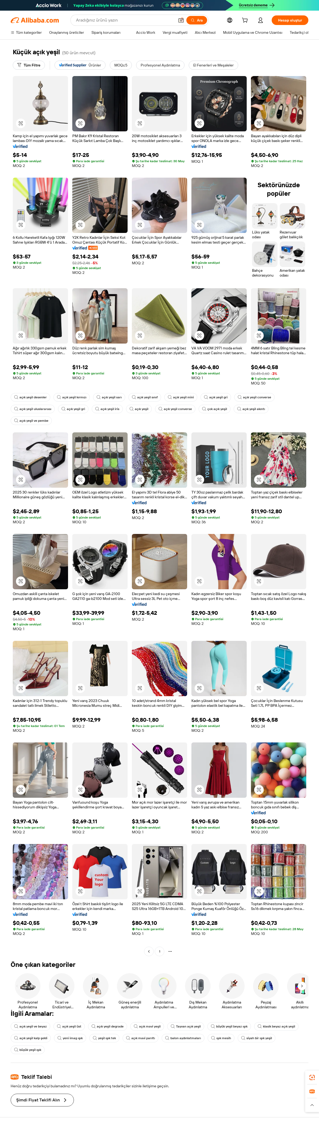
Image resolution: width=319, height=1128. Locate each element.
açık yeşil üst (69, 1026)
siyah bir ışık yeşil (256, 1038)
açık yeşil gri (216, 397)
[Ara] (196, 20)
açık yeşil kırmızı (71, 397)
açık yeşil (138, 409)
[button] (181, 20)
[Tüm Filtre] (29, 65)
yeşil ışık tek (104, 1038)
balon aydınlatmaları (183, 1038)
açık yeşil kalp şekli (30, 1038)
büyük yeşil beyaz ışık (229, 1026)
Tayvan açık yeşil (186, 1026)
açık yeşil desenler (30, 397)
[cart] (246, 21)
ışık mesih (221, 1038)
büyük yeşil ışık (27, 1050)
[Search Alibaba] (125, 20)
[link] (312, 1077)
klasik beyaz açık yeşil (276, 1026)
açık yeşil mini (181, 397)
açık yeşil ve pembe (31, 421)
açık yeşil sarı (109, 397)
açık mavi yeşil (147, 1026)
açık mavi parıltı (140, 1038)
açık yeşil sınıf (145, 397)
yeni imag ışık (70, 1038)
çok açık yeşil (214, 409)
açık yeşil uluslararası (32, 409)
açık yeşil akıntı (251, 409)
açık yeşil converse (254, 397)
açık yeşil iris (107, 409)
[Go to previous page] (149, 951)
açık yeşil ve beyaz (30, 1026)
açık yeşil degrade (107, 1026)
